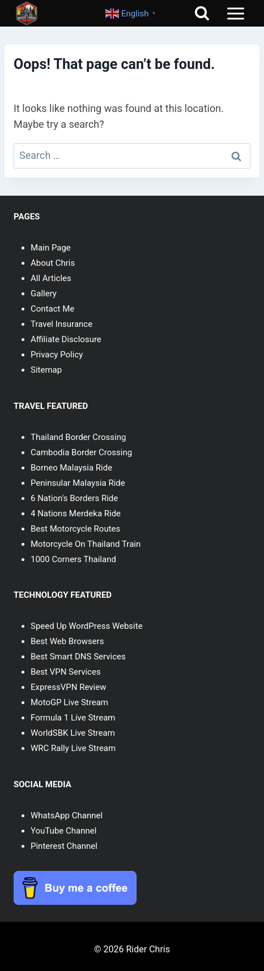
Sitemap (46, 370)
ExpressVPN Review (68, 687)
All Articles (51, 278)
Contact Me (52, 309)
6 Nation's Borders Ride (74, 498)
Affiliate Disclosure (66, 339)
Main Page (51, 248)
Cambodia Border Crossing (81, 452)
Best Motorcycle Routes (75, 529)
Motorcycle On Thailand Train (85, 544)
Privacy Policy (57, 354)
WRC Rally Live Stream (73, 748)
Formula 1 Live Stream (73, 718)
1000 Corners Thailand (73, 559)
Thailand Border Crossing (78, 437)
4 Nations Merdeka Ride (76, 513)
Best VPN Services (66, 672)
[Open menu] (235, 13)
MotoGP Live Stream (69, 702)
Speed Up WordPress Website (87, 626)
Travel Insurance (61, 324)
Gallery (44, 293)
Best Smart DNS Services (78, 656)
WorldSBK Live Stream (73, 733)
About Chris (53, 263)
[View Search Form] (202, 13)
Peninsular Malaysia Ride (78, 483)
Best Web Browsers (67, 641)
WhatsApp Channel (67, 815)
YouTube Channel (63, 831)
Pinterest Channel (64, 846)
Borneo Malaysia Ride (71, 468)
